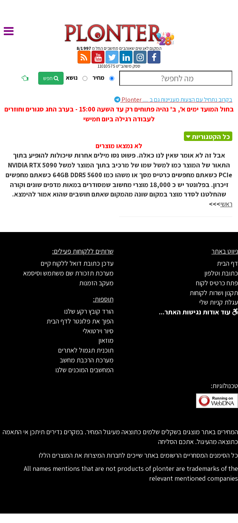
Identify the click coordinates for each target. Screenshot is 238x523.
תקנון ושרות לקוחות (214, 292)
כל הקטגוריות (211, 136)
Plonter (173, 100)
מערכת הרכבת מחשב (87, 360)
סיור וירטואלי (98, 330)
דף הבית (227, 263)
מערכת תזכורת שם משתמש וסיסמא (68, 273)
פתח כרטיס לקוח (217, 283)
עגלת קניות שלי (218, 302)
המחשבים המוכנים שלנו (84, 369)
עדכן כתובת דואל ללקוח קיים (77, 263)
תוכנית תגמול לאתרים (86, 350)
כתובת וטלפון (221, 273)
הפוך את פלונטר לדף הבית (80, 321)
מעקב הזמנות (96, 283)
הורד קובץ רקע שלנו (89, 311)
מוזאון (106, 340)
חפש (51, 78)
